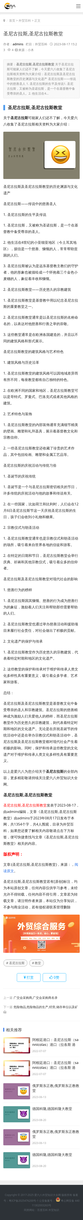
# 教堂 (36, 963)
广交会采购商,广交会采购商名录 (36, 997)
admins (18, 44)
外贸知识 (53, 1210)
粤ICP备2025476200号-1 (24, 1201)
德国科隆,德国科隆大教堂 (52, 1108)
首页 (12, 20)
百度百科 (42, 1210)
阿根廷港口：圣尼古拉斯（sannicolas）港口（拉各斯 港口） (55, 1042)
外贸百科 (25, 20)
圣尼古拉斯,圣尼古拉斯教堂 (33, 33)
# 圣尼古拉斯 (15, 963)
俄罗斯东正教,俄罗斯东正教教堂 (55, 1088)
